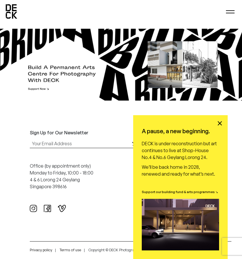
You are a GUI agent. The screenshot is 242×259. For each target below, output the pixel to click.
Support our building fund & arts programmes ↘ (180, 192)
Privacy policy (41, 250)
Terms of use (70, 250)
